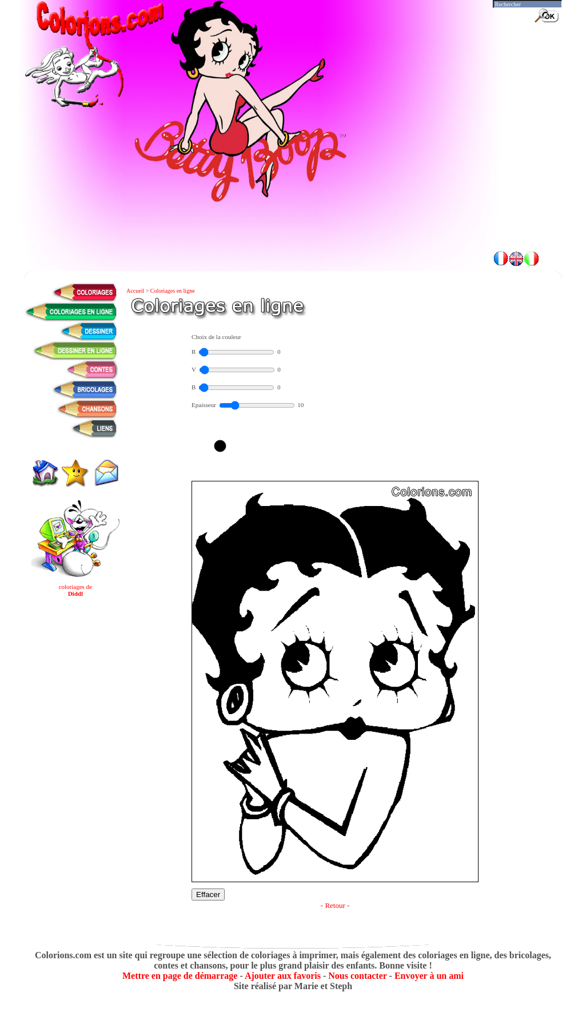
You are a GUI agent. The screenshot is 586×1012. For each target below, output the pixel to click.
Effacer (208, 894)
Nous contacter (357, 976)
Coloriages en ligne (172, 291)
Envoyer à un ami (429, 976)
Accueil (136, 291)
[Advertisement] (293, 211)
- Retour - (335, 905)
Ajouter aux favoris (283, 976)
